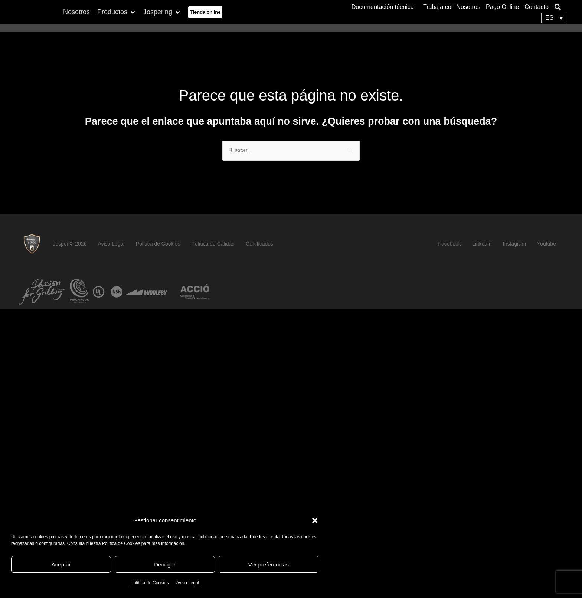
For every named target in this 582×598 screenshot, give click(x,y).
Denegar (165, 564)
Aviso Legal (187, 582)
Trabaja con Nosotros (451, 6)
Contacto (536, 6)
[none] (554, 18)
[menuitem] (554, 18)
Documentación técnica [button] (385, 6)
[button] (314, 520)
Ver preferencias (268, 564)
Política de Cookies (150, 582)
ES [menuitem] (549, 18)
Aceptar (61, 564)
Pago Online (502, 6)
